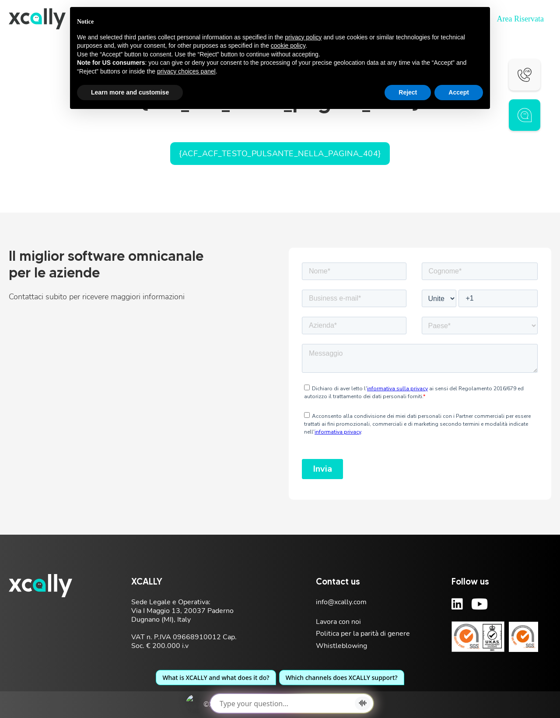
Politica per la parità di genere (363, 633)
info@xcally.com (341, 602)
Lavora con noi (338, 622)
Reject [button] (408, 92)
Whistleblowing (341, 646)
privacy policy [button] (303, 37)
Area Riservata (520, 18)
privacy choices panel (186, 71)
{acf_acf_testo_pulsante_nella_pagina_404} (280, 153)
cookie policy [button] (288, 45)
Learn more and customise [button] (130, 92)
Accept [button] (458, 92)
